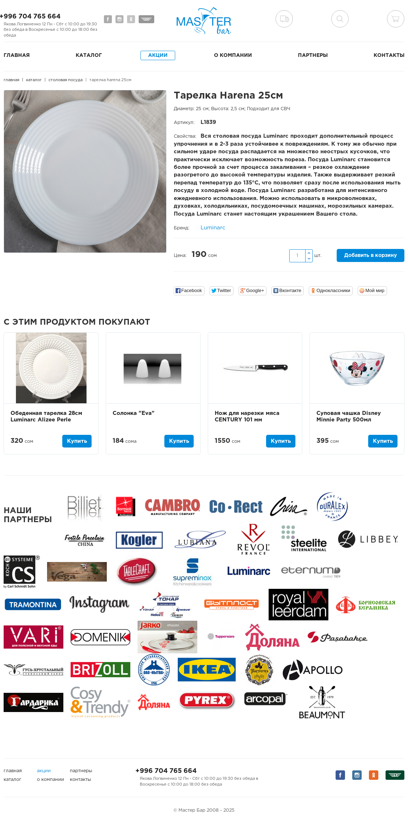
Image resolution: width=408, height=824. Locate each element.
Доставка (284, 19)
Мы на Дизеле (146, 19)
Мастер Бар (204, 20)
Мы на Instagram (119, 19)
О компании (233, 55)
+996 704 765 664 (166, 771)
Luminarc (213, 227)
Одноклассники (333, 290)
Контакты (389, 55)
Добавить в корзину (370, 255)
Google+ (255, 290)
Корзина (395, 19)
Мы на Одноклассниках (131, 19)
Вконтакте (290, 290)
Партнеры (313, 55)
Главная (17, 55)
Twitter (224, 290)
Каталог (89, 55)
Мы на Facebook (108, 19)
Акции (158, 55)
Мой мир (374, 290)
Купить (77, 441)
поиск (340, 19)
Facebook (191, 290)
